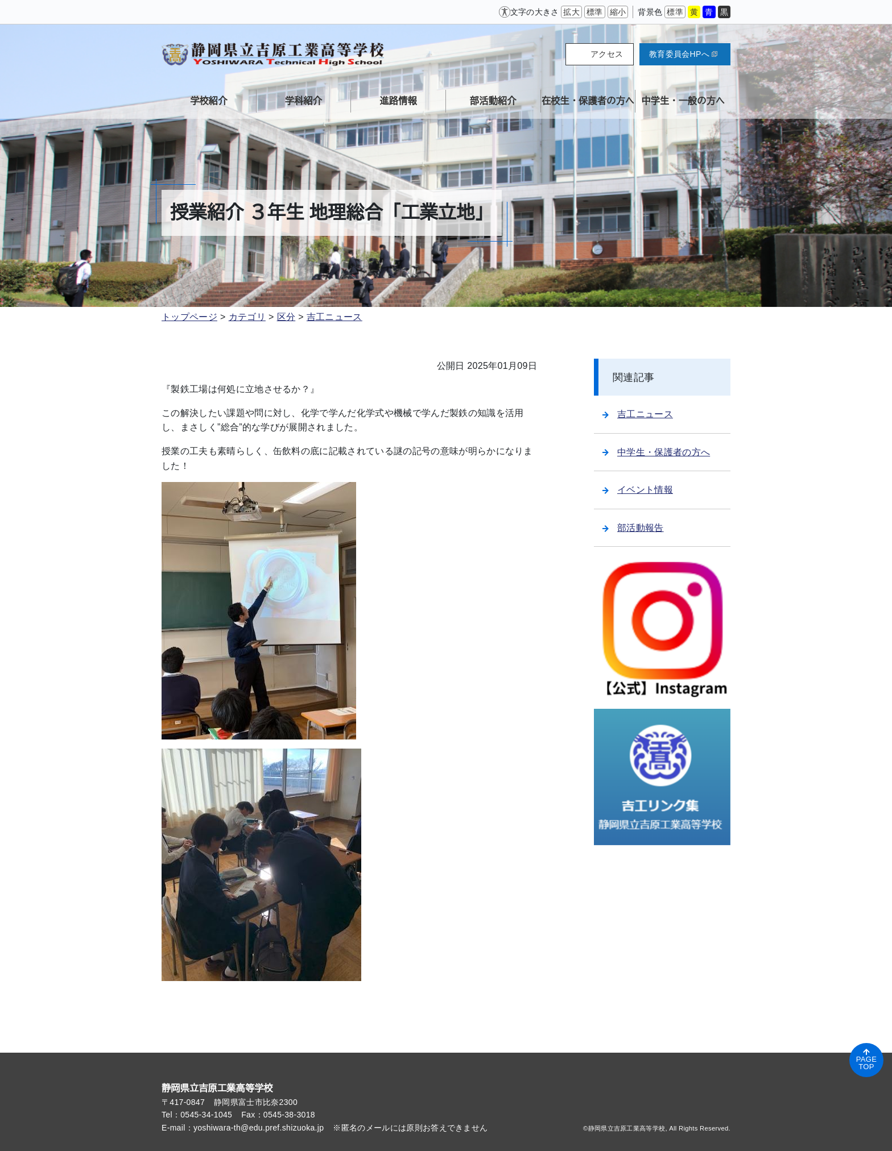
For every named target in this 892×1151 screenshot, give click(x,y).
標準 (595, 11)
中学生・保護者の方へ (656, 452)
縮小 (618, 11)
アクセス (606, 54)
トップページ (189, 317)
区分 (286, 317)
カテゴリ (247, 317)
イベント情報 (637, 490)
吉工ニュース (334, 317)
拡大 (571, 11)
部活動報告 (633, 528)
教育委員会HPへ (683, 54)
